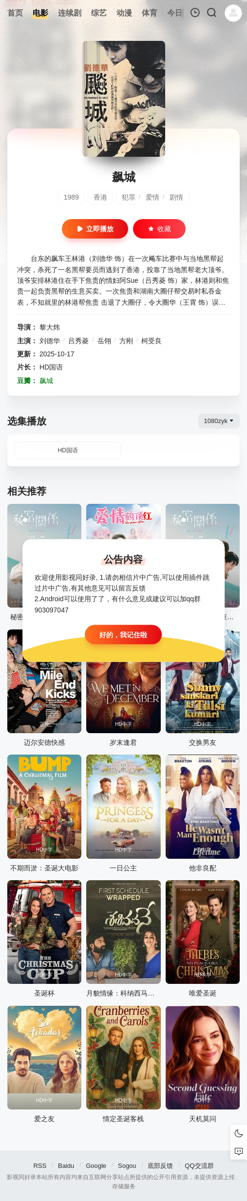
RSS (39, 1165)
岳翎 (104, 341)
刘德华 (49, 341)
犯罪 (128, 197)
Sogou (127, 1165)
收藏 (159, 229)
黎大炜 (49, 327)
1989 (71, 197)
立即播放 (95, 229)
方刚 (126, 341)
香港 (100, 197)
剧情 (176, 197)
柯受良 (151, 341)
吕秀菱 (78, 341)
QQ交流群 (199, 1165)
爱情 (152, 197)
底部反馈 (160, 1165)
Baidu (66, 1165)
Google (96, 1165)
